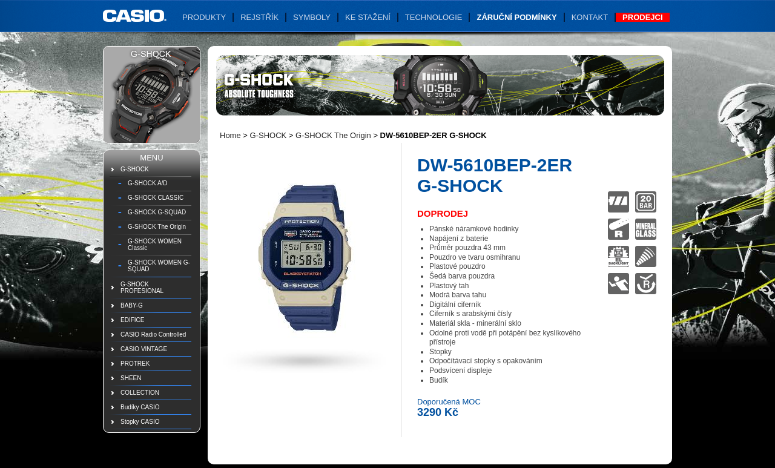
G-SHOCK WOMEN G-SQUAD (159, 265)
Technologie (434, 17)
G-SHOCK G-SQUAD (157, 212)
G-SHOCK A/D (148, 183)
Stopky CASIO (139, 421)
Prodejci (642, 17)
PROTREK (135, 363)
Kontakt (590, 17)
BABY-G (131, 305)
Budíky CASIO (139, 407)
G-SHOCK (134, 169)
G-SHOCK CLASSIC (155, 197)
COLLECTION (139, 392)
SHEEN (130, 378)
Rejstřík (259, 17)
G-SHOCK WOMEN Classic (155, 244)
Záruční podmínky (516, 17)
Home (230, 135)
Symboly (312, 17)
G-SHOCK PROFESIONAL (141, 287)
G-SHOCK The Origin (157, 226)
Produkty (204, 17)
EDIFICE (132, 320)
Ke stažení (368, 17)
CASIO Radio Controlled (153, 334)
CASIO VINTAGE (143, 349)
